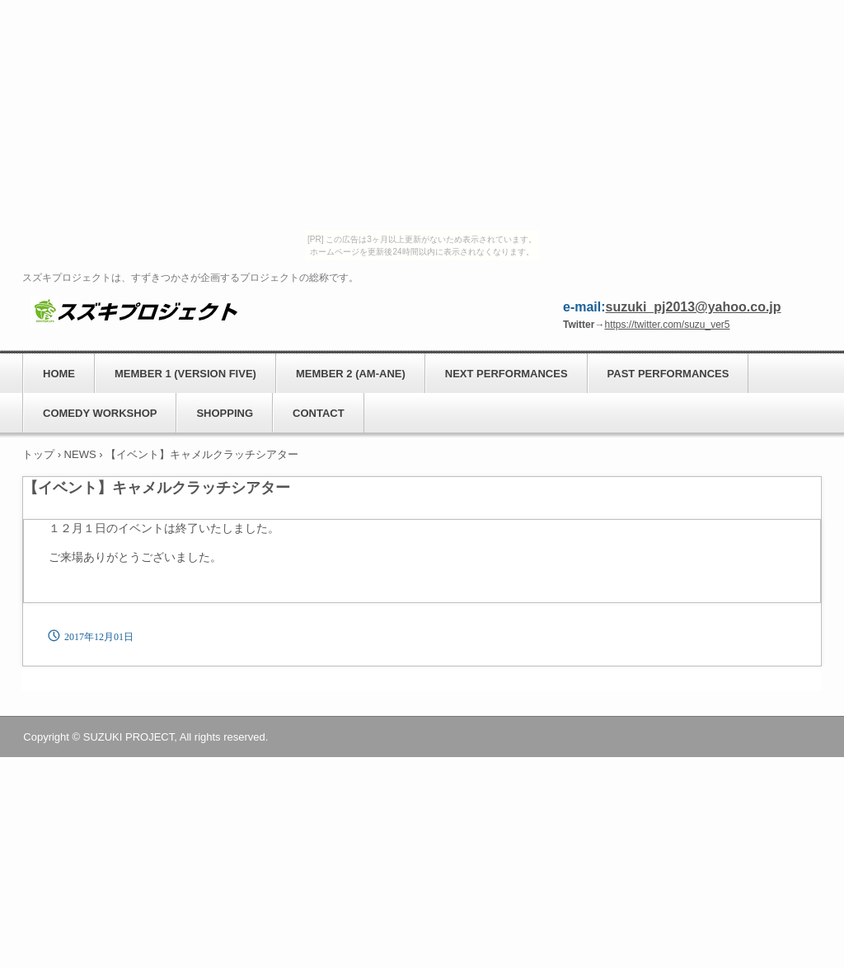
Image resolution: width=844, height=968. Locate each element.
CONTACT (319, 413)
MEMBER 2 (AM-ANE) (351, 373)
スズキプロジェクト (134, 310)
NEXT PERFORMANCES (506, 373)
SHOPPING (224, 413)
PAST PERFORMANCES (668, 373)
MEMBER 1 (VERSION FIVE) (185, 373)
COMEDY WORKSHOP (100, 413)
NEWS (80, 454)
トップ (38, 454)
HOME (59, 373)
